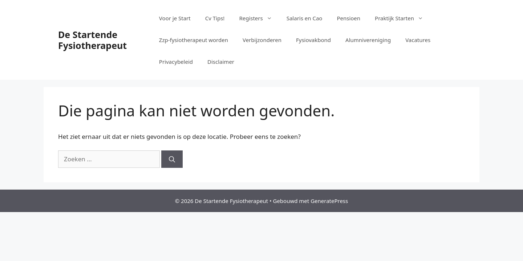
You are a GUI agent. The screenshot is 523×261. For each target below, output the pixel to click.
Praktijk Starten (402, 18)
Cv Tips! (215, 18)
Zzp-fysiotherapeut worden (193, 40)
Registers (259, 18)
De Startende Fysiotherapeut (92, 39)
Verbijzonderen (262, 40)
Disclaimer (220, 61)
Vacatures (417, 40)
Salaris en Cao (305, 18)
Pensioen (348, 18)
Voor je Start (175, 18)
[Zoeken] (172, 159)
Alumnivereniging (368, 40)
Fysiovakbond (313, 40)
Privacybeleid (176, 61)
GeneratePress (329, 200)
